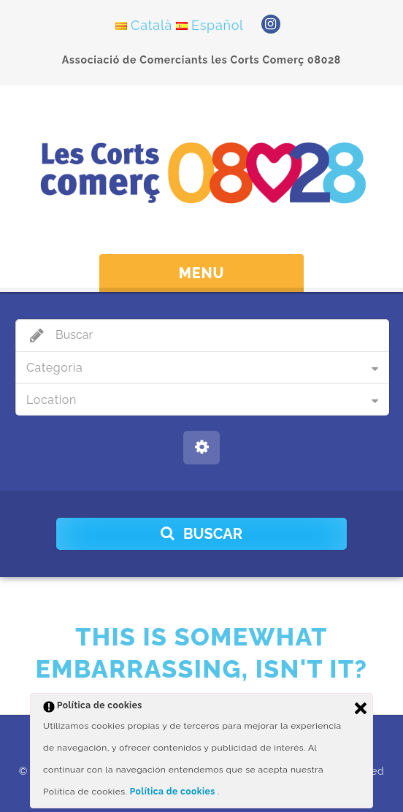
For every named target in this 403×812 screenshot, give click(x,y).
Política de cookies (174, 791)
